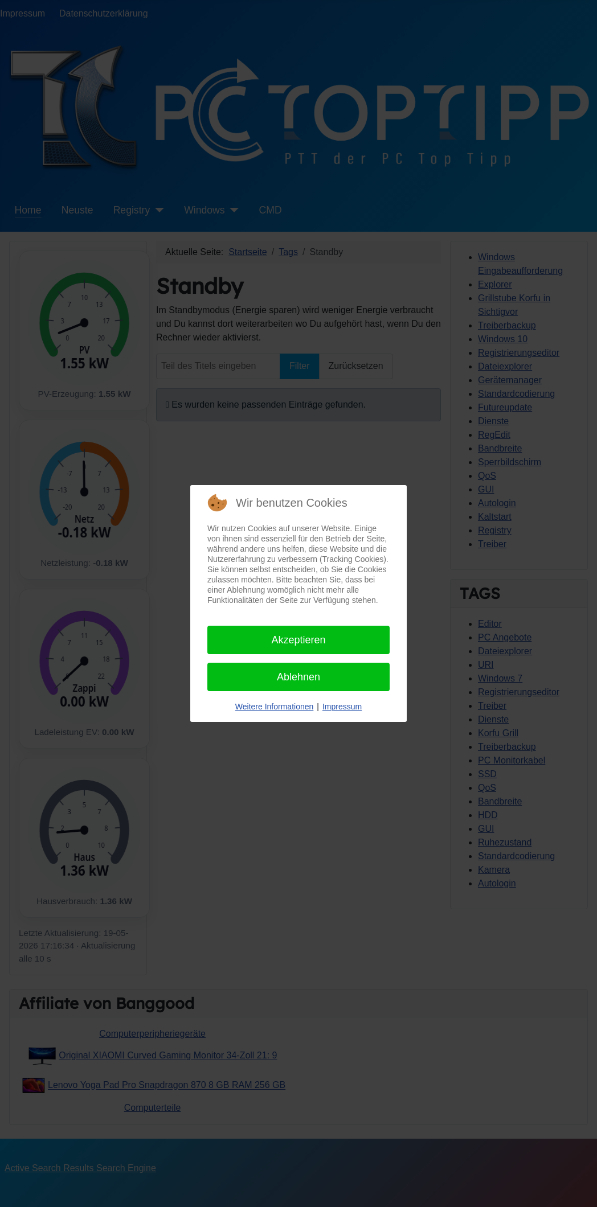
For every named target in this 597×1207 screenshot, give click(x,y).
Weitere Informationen (274, 706)
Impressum (342, 706)
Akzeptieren (298, 640)
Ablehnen (298, 677)
